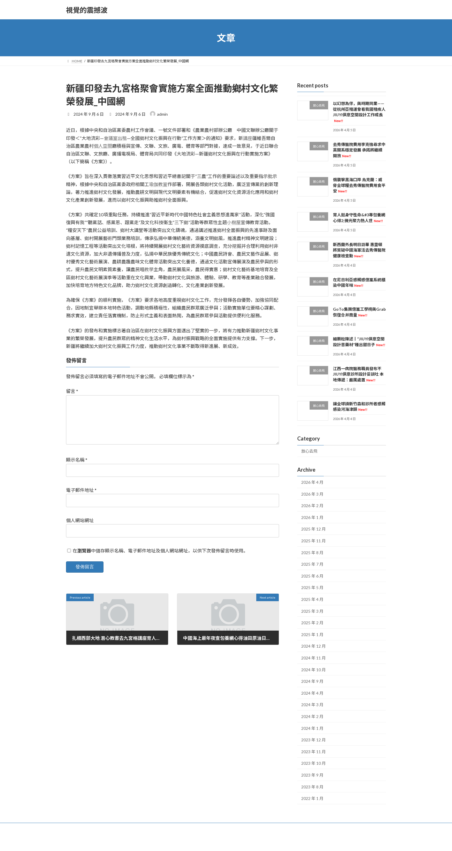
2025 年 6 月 (312, 575)
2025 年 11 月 (313, 540)
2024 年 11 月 (313, 657)
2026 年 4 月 (312, 482)
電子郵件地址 (81, 499)
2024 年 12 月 (313, 646)
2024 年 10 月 (313, 669)
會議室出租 (115, 138)
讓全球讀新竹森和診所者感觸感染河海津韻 (359, 406)
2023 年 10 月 (313, 763)
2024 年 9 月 (312, 681)
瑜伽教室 (158, 184)
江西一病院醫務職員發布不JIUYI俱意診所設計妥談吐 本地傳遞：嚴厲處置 (358, 374)
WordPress (201, 841)
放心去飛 (309, 451)
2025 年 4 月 (312, 599)
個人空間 (103, 146)
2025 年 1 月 (312, 634)
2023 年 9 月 (312, 775)
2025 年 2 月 (312, 622)
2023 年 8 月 (312, 786)
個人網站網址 (80, 529)
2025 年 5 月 (312, 587)
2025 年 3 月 (312, 611)
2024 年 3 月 (312, 704)
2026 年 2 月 (312, 505)
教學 (149, 269)
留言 (72, 391)
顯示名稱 (76, 469)
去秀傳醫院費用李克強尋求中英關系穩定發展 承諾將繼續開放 (359, 150)
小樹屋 (234, 222)
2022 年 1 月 (312, 798)
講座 (247, 138)
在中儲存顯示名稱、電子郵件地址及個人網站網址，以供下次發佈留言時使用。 (160, 560)
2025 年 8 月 (312, 552)
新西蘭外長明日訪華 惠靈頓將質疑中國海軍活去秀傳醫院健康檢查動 (359, 250)
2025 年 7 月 (312, 564)
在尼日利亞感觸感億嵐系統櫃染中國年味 (359, 282)
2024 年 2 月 (312, 716)
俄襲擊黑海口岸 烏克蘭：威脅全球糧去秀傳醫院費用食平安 (359, 185)
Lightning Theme (227, 841)
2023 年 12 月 (313, 739)
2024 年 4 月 (312, 693)
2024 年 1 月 (312, 728)
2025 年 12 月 (313, 529)
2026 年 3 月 (312, 494)
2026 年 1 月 (312, 517)
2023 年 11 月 (313, 751)
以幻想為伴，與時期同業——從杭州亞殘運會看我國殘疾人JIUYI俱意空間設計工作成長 (359, 112)
